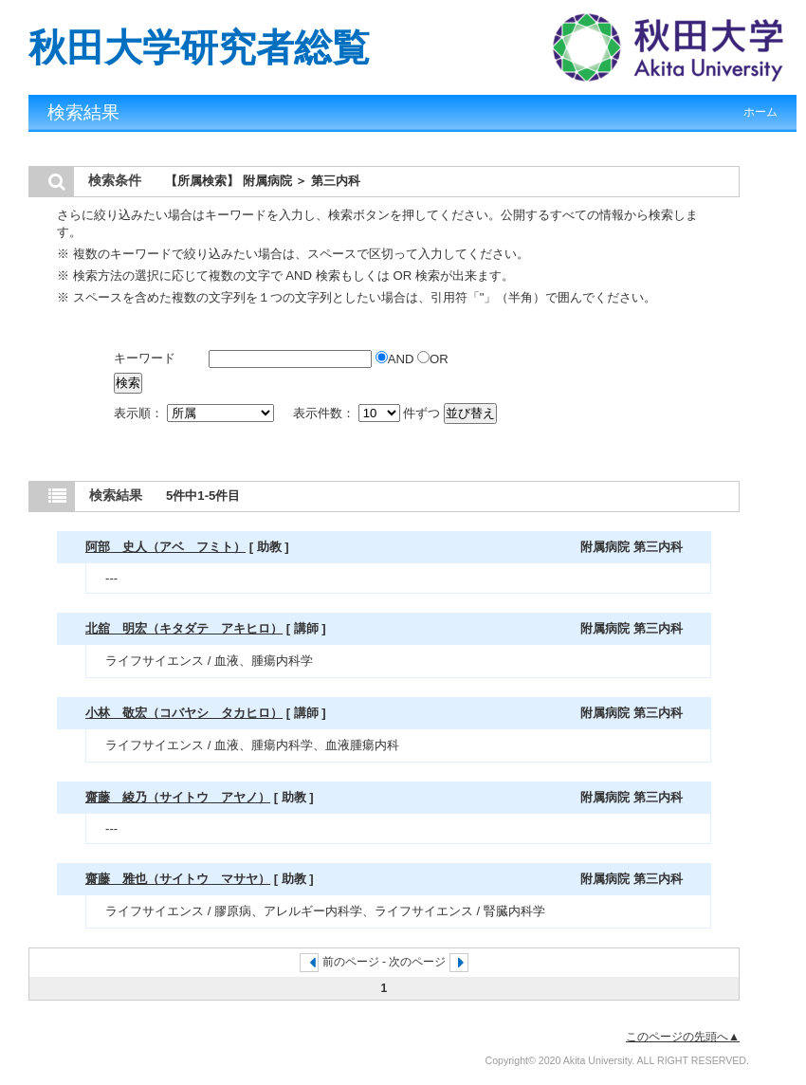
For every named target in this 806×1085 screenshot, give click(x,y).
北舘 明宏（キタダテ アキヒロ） (184, 628)
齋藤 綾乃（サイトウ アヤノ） (177, 797)
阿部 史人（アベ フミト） (165, 547)
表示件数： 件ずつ (368, 413)
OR (433, 359)
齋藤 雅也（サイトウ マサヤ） (177, 879)
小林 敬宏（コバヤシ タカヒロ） (184, 713)
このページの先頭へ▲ (683, 1036)
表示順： (195, 413)
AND (396, 359)
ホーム (760, 112)
